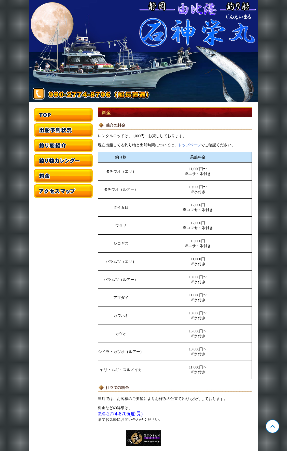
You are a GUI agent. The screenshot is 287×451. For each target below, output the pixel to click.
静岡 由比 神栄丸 (143, 51)
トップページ (189, 145)
